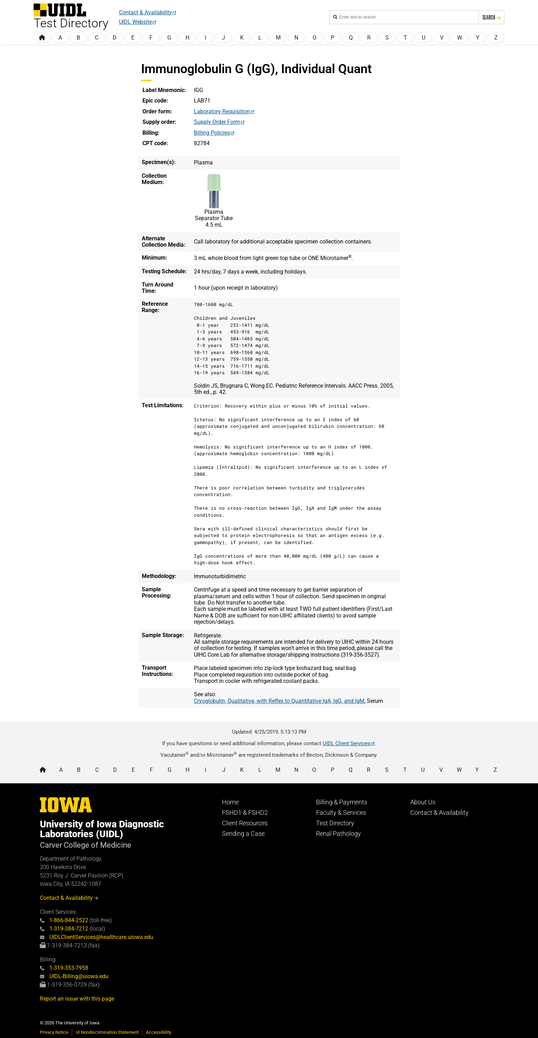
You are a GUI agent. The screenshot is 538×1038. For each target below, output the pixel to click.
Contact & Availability (145, 12)
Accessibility (158, 1032)
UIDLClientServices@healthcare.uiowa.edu (96, 937)
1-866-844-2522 (64, 920)
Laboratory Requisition (222, 111)
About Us (422, 802)
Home (230, 802)
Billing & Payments (341, 802)
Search (491, 17)
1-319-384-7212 (64, 928)
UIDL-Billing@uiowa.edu (74, 976)
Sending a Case (243, 833)
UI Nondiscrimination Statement (107, 1032)
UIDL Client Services (346, 743)
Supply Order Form (217, 122)
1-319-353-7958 (64, 968)
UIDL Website (135, 22)
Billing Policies (212, 132)
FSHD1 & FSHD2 (245, 812)
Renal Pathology (338, 833)
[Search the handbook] (407, 17)
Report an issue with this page (77, 998)
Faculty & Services (341, 812)
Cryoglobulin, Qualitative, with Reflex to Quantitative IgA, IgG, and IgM (279, 701)
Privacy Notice (54, 1032)
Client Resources (245, 823)
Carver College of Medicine (85, 844)
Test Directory (335, 823)
